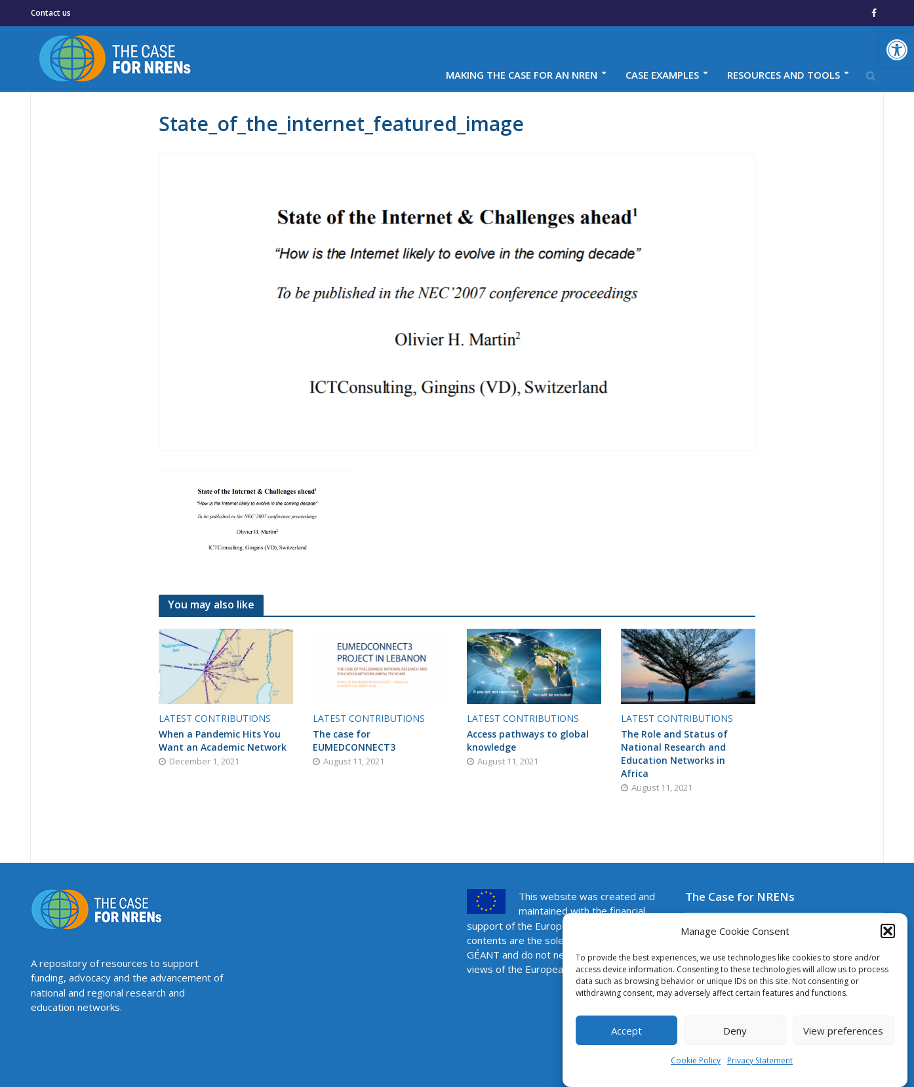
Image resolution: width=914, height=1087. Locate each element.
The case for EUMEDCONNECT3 (354, 740)
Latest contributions (215, 718)
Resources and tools (783, 74)
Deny (735, 1030)
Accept (626, 1030)
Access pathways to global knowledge (528, 740)
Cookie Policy (696, 1060)
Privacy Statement (760, 1060)
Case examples (662, 74)
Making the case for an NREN (521, 74)
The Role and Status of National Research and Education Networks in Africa (674, 754)
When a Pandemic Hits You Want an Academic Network (223, 740)
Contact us (51, 12)
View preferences (843, 1030)
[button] (897, 50)
